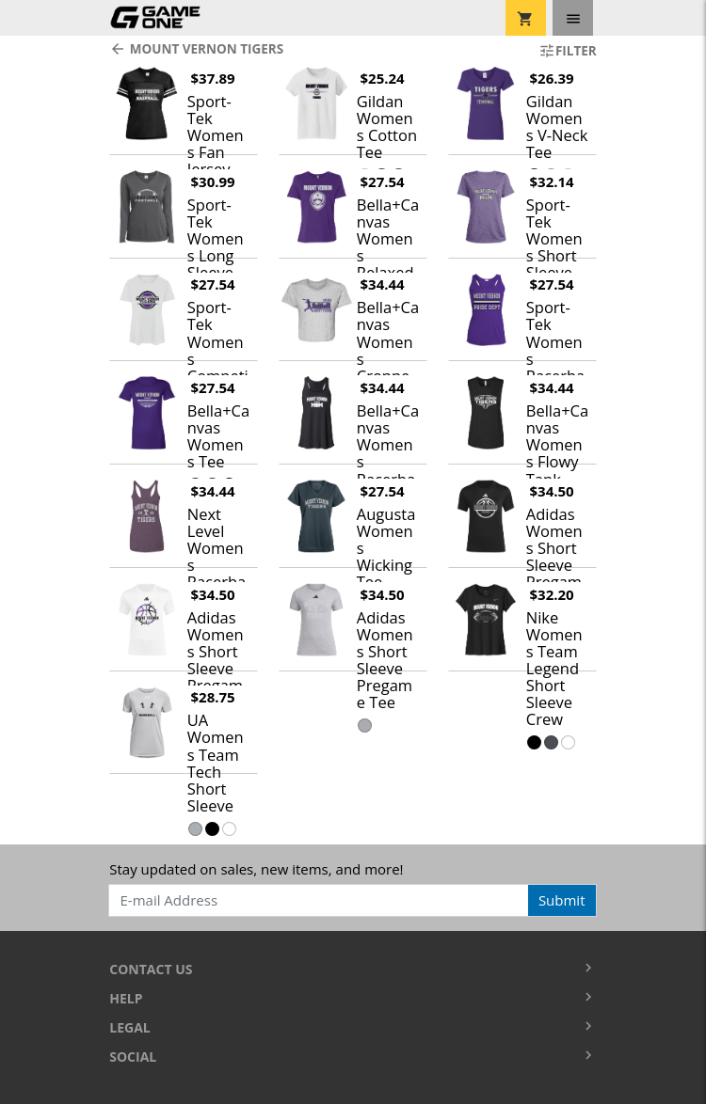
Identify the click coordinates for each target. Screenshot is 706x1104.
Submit (562, 900)
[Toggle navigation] (573, 18)
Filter (567, 50)
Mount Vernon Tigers (196, 48)
